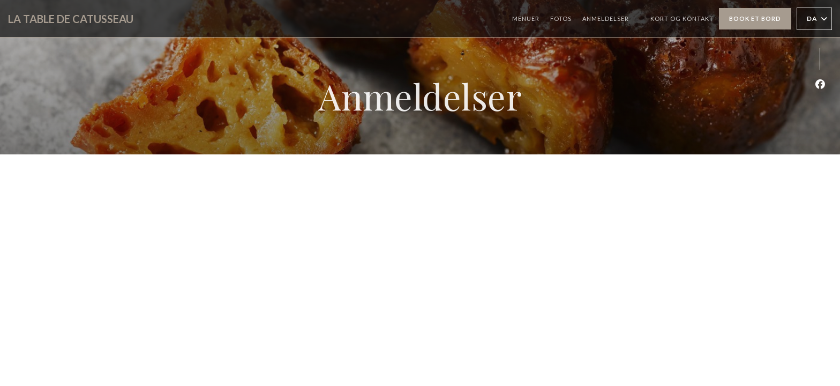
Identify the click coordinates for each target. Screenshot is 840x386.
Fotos (561, 18)
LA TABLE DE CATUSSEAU (70, 18)
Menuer (525, 18)
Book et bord (755, 18)
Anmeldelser (605, 18)
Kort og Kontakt (682, 18)
